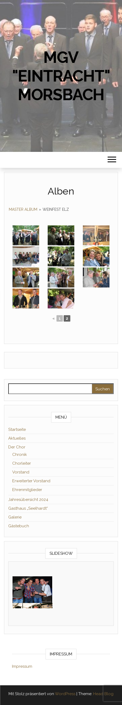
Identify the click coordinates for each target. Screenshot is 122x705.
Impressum (22, 666)
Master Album (23, 209)
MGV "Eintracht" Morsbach (61, 76)
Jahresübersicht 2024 (28, 499)
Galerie (15, 517)
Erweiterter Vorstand (31, 481)
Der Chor (16, 447)
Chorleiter (21, 463)
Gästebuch (18, 526)
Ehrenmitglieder (27, 489)
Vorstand (20, 472)
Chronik (19, 454)
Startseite (17, 429)
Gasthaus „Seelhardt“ (28, 508)
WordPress (65, 693)
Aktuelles (17, 438)
